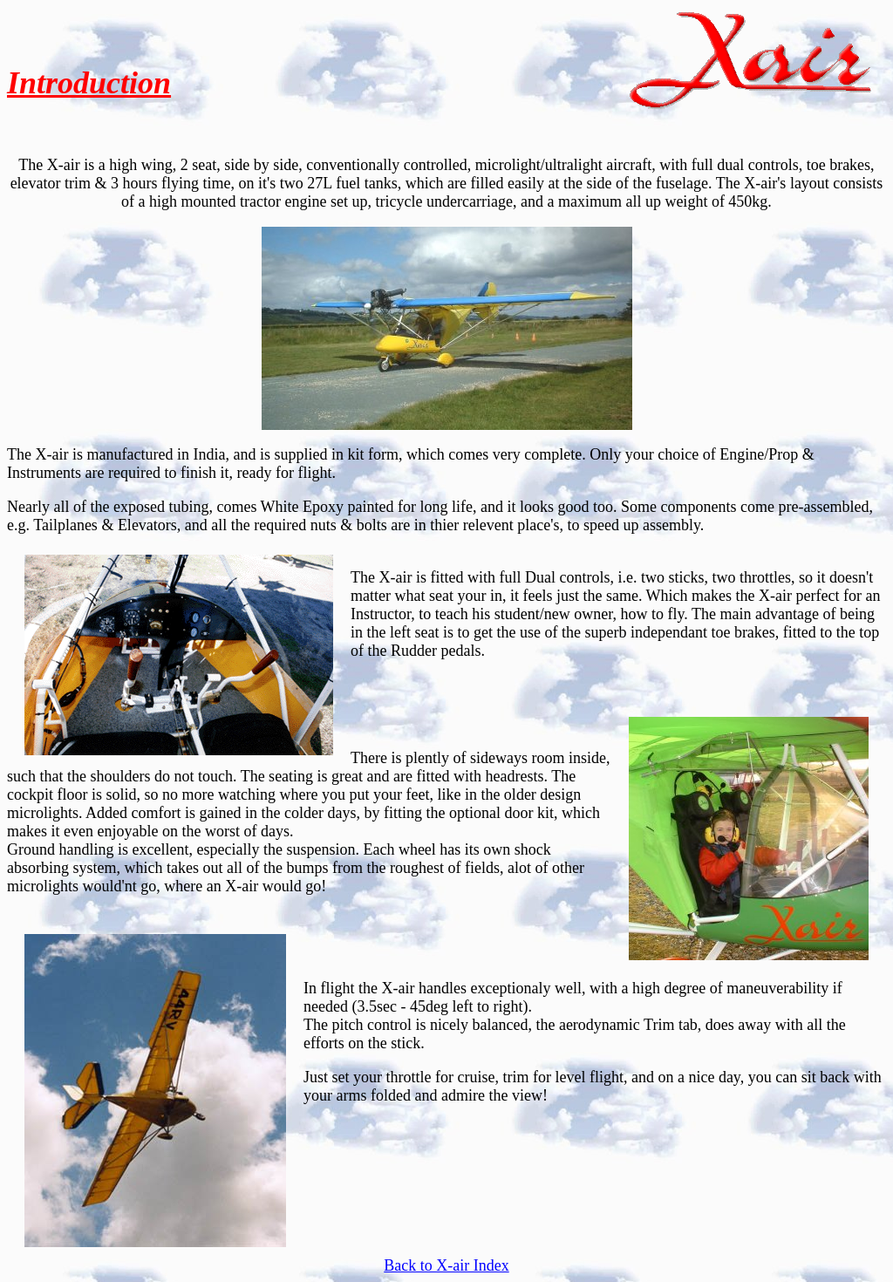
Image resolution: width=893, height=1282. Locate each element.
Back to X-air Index (446, 1265)
